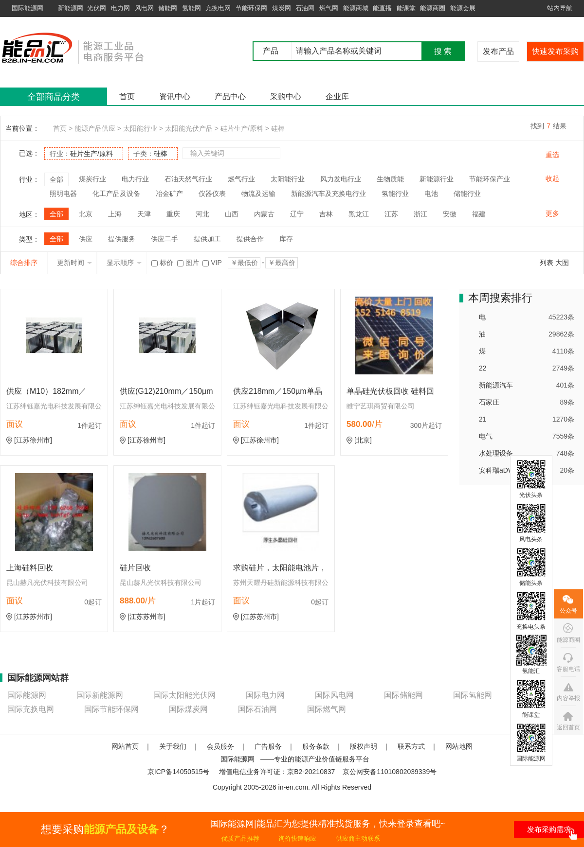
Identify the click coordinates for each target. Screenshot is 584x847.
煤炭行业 (92, 179)
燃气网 (328, 8)
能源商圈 (432, 8)
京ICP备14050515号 (178, 772)
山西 (231, 214)
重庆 (173, 214)
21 (483, 419)
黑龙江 (358, 214)
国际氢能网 (472, 695)
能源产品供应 (94, 128)
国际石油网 (257, 709)
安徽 (449, 214)
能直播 (382, 8)
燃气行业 (241, 179)
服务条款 (315, 746)
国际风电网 (334, 695)
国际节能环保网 (111, 709)
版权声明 (363, 746)
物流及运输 (258, 193)
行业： (81, 153)
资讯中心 (174, 96)
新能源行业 (437, 179)
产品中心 (230, 96)
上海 (115, 214)
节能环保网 (251, 8)
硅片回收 (135, 568)
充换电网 (218, 8)
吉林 (326, 214)
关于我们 (172, 746)
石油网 (304, 8)
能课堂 (406, 8)
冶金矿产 (169, 193)
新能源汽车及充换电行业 (328, 193)
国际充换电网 (30, 709)
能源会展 (462, 8)
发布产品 (498, 51)
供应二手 (164, 239)
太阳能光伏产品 (189, 128)
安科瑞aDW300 (502, 470)
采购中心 (285, 96)
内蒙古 (264, 214)
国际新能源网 (99, 695)
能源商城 (355, 8)
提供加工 (207, 239)
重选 (552, 154)
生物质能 (390, 179)
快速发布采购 (555, 51)
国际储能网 (403, 695)
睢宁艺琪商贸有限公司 (381, 406)
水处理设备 (496, 453)
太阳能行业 (140, 128)
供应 (85, 239)
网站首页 (125, 746)
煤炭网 (281, 8)
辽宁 (297, 214)
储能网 (167, 8)
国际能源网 (27, 8)
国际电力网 (265, 695)
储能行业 (467, 193)
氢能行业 (395, 193)
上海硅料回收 (29, 568)
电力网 (120, 8)
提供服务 (121, 239)
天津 (144, 214)
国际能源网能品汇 (87, 47)
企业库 (337, 96)
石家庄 (489, 402)
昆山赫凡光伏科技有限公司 (47, 582)
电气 (486, 436)
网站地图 (459, 746)
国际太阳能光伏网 (184, 695)
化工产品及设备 (116, 193)
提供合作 (250, 239)
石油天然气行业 (188, 179)
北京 (85, 214)
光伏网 (96, 8)
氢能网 (191, 8)
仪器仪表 (212, 193)
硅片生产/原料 (241, 128)
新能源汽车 (496, 385)
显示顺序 (124, 262)
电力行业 (135, 179)
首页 (127, 96)
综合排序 (23, 262)
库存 (286, 239)
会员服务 (220, 746)
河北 (202, 214)
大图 (562, 262)
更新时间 (74, 262)
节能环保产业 (489, 179)
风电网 (144, 8)
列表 (546, 262)
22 (483, 368)
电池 (431, 193)
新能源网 (70, 8)
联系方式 (411, 746)
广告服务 (268, 746)
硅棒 (278, 128)
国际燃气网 (326, 709)
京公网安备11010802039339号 (390, 772)
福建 (479, 214)
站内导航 (559, 8)
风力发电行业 (340, 179)
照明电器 (63, 193)
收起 (552, 178)
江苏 (391, 214)
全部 (56, 179)
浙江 (420, 214)
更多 (552, 213)
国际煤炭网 (188, 709)
